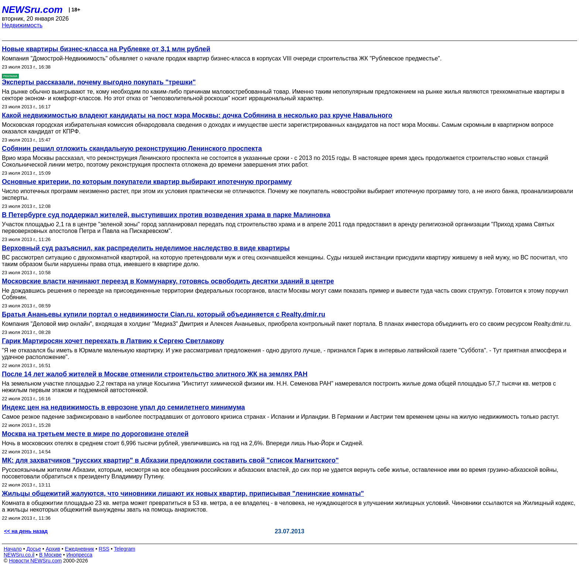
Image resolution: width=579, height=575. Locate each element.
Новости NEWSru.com (35, 561)
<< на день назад (26, 531)
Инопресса (79, 555)
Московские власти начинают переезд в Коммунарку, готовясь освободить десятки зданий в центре (168, 281)
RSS (104, 549)
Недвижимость (22, 25)
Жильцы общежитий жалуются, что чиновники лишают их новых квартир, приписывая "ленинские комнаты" (183, 493)
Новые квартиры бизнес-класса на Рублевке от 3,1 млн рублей (106, 49)
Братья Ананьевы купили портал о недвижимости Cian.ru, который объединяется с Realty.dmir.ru (163, 314)
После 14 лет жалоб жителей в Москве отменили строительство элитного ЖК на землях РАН (155, 374)
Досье (33, 549)
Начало (13, 549)
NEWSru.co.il (19, 555)
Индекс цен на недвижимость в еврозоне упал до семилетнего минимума (123, 407)
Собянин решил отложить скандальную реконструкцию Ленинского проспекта (132, 148)
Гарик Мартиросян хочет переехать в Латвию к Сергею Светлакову (113, 341)
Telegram (125, 549)
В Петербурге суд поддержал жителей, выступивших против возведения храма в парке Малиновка (166, 215)
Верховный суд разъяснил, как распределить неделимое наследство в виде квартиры (146, 248)
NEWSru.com (32, 9)
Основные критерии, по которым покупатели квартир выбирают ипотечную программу (147, 181)
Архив (53, 549)
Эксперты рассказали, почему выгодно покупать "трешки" (99, 82)
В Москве (50, 555)
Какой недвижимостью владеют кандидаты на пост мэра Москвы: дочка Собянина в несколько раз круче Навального (197, 115)
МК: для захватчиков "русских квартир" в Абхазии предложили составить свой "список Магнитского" (170, 460)
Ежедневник (79, 549)
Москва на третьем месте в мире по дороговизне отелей (95, 434)
